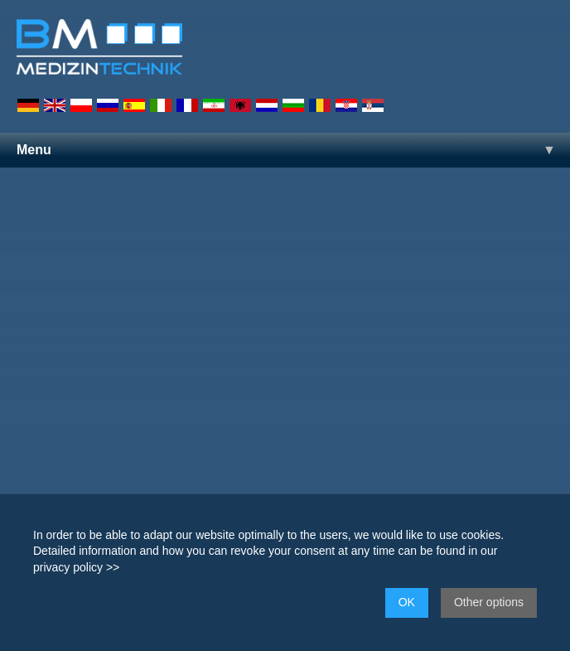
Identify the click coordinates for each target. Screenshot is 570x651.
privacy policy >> (76, 567)
